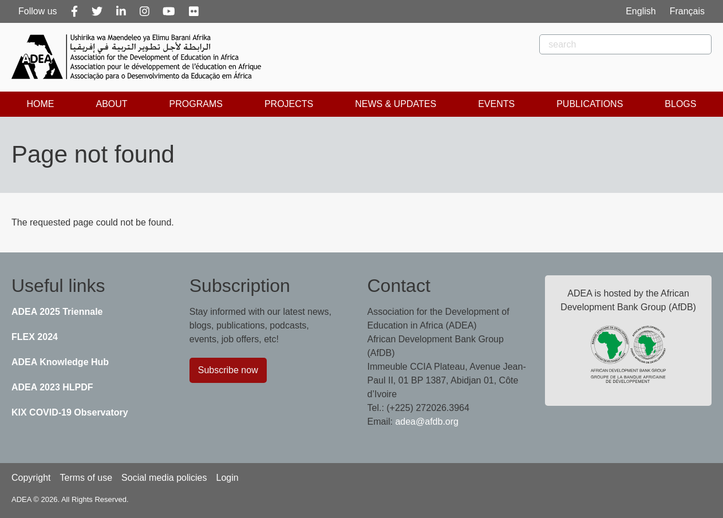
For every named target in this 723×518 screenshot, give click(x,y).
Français (687, 11)
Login (227, 478)
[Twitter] (97, 11)
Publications (589, 104)
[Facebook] (74, 11)
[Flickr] (194, 11)
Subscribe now (228, 370)
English (640, 11)
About (111, 104)
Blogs (680, 104)
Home (40, 104)
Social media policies (164, 478)
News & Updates (395, 104)
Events (496, 104)
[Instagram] (144, 11)
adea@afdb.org (427, 421)
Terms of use (86, 478)
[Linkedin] (121, 11)
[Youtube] (169, 11)
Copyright (30, 478)
